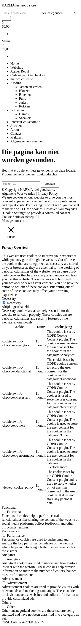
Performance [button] (10, 531)
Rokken (24, 106)
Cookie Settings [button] (13, 217)
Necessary (14, 303)
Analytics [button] (8, 555)
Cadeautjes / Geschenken (27, 75)
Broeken (25, 94)
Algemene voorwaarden (26, 141)
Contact (15, 133)
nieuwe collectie (21, 79)
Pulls (22, 98)
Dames (24, 114)
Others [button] (6, 602)
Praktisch (16, 137)
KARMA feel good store (19, 5)
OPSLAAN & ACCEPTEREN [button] (23, 622)
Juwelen (16, 126)
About (14, 129)
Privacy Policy (48, 193)
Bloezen (24, 91)
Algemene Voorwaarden (18, 193)
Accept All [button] (32, 217)
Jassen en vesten (30, 87)
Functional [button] (9, 507)
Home (14, 63)
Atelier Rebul (19, 71)
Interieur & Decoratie (25, 122)
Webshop (16, 67)
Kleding (16, 83)
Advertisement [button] (12, 578)
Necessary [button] (9, 298)
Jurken (23, 102)
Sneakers (25, 118)
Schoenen (17, 110)
